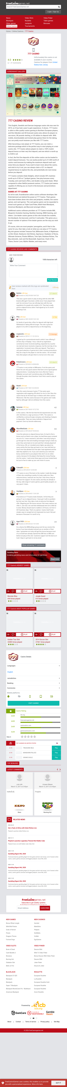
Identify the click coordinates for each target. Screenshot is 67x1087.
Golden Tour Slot (14, 691)
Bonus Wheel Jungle (12, 977)
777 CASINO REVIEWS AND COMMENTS (22, 249)
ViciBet (36, 990)
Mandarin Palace (29, 807)
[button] (10, 94)
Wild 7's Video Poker (40, 1007)
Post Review (52, 280)
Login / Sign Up (53, 12)
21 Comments (16, 63)
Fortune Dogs (10, 994)
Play (56, 802)
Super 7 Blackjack (12, 1040)
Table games (48, 21)
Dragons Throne (11, 990)
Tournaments (30, 26)
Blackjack (9, 21)
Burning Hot (10, 1014)
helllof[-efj (10, 846)
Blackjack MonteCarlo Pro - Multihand (18, 1043)
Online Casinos (11, 26)
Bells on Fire (10, 1020)
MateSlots (37, 981)
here (41, 1084)
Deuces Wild (38, 1004)
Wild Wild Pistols (11, 981)
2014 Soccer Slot (42, 691)
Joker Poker (38, 1017)
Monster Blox (12, 647)
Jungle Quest (40, 647)
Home (8, 31)
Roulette (28, 21)
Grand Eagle (28, 811)
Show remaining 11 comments (33, 596)
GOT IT (58, 1083)
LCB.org (55, 287)
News (8, 18)
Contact (18, 1076)
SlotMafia (37, 987)
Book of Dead (10, 1004)
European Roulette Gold (41, 1036)
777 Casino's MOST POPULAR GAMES (21, 660)
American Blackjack (12, 1046)
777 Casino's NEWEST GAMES (18, 616)
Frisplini (38, 846)
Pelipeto (36, 984)
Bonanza (9, 1010)
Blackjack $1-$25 (11, 1030)
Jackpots (28, 23)
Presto (8, 987)
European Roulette (40, 1030)
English (10, 723)
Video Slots (29, 18)
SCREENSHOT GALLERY (16, 71)
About (9, 1076)
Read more (55, 610)
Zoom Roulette (39, 1046)
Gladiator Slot (10, 1017)
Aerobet (36, 977)
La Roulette (37, 1033)
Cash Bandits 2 (11, 1007)
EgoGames (37, 994)
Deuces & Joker (39, 1020)
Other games (11, 23)
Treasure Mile (28, 802)
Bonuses (47, 23)
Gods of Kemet (11, 984)
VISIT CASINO (33, 754)
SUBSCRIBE (45, 963)
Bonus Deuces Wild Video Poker (44, 1010)
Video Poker (48, 18)
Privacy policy (45, 1076)
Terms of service (30, 1076)
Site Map (56, 1076)
